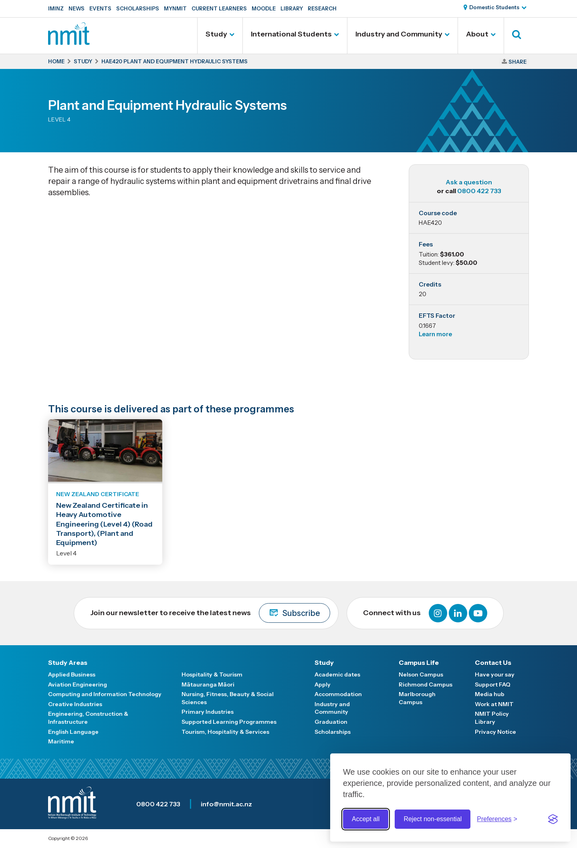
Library (291, 8)
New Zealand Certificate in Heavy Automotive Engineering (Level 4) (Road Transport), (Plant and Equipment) (104, 524)
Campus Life (419, 662)
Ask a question (469, 182)
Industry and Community (398, 34)
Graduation (331, 721)
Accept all (365, 819)
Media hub (489, 694)
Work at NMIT (494, 704)
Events (100, 8)
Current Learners (219, 8)
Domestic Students (494, 7)
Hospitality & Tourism (212, 674)
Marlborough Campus (417, 698)
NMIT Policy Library (492, 717)
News (77, 8)
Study (216, 34)
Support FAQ (492, 684)
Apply (323, 684)
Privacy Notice (495, 731)
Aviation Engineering (77, 684)
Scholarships (137, 8)
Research (322, 8)
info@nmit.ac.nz (226, 804)
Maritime (61, 741)
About (477, 34)
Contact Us (493, 662)
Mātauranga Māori (208, 684)
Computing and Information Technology (104, 694)
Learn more (435, 334)
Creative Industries (75, 704)
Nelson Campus (421, 674)
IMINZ (56, 8)
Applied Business (71, 674)
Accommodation (338, 694)
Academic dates (337, 674)
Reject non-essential (432, 819)
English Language (73, 731)
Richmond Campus (425, 684)
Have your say (494, 674)
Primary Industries (208, 711)
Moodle (264, 8)
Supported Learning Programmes (229, 721)
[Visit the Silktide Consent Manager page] (553, 819)
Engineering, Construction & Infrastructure (88, 717)
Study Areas (67, 662)
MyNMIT (175, 8)
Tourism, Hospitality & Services (225, 731)
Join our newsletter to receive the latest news (210, 613)
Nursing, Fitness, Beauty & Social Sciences (228, 698)
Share (517, 62)
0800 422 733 (479, 191)
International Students (291, 34)
